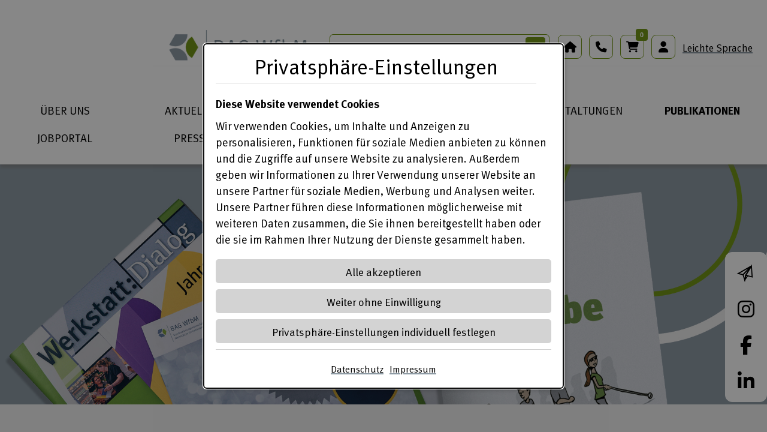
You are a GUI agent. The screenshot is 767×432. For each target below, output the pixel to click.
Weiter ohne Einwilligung (384, 301)
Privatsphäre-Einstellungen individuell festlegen (384, 331)
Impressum (412, 369)
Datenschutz (357, 369)
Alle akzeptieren (383, 271)
